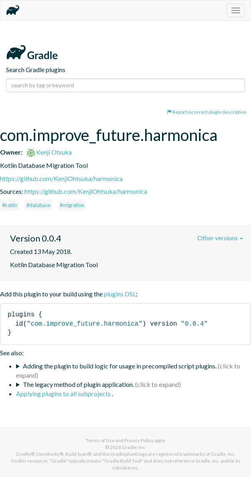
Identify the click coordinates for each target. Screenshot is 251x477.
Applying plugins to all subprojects (64, 393)
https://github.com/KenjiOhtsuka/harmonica (61, 178)
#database (38, 205)
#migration (72, 205)
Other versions (220, 238)
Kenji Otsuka (49, 152)
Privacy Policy (139, 440)
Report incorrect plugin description (207, 112)
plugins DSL (120, 294)
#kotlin (9, 205)
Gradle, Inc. (134, 447)
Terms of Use (100, 440)
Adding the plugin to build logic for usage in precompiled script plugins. (120, 366)
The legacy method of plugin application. (78, 384)
